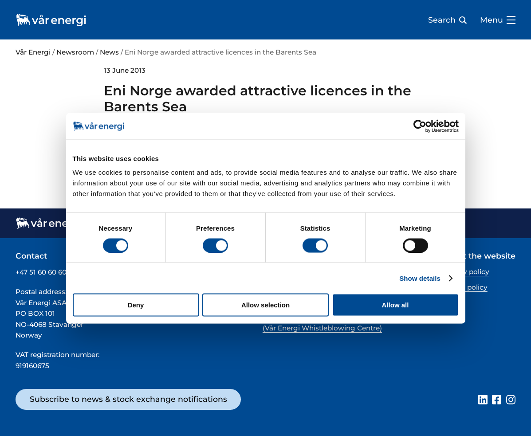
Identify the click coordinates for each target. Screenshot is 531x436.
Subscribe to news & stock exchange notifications (128, 399)
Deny (136, 305)
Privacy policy (465, 271)
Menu (497, 20)
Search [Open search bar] (447, 20)
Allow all (395, 305)
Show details (420, 278)
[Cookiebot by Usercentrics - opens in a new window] (420, 126)
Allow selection (265, 305)
